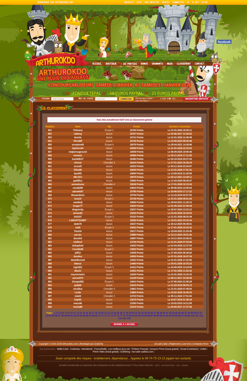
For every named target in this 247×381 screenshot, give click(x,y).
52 (201, 312)
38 (158, 312)
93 (170, 315)
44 (176, 312)
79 (127, 315)
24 (114, 312)
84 (142, 315)
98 (185, 315)
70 (99, 315)
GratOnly (98, 343)
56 (56, 315)
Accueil (158, 343)
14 (84, 312)
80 (130, 315)
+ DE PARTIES (129, 64)
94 (173, 315)
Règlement (174, 343)
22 (108, 312)
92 (167, 315)
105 (129, 318)
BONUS (144, 64)
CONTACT (199, 64)
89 (158, 315)
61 (71, 315)
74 (111, 315)
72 (105, 315)
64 (81, 315)
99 (188, 315)
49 (191, 312)
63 (78, 315)
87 (151, 315)
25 (117, 312)
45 (179, 312)
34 (145, 312)
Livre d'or (186, 343)
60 (68, 315)
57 (59, 315)
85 (145, 315)
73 (108, 315)
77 (121, 315)
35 (148, 312)
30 (133, 312)
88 (155, 315)
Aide (165, 343)
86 (149, 315)
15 (87, 312)
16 (90, 312)
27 (124, 312)
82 (136, 315)
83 (139, 315)
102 (201, 315)
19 (99, 312)
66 (87, 315)
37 (155, 312)
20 (102, 312)
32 (139, 312)
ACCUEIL (97, 64)
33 (142, 312)
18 (96, 312)
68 (93, 315)
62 (74, 315)
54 (50, 315)
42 (170, 312)
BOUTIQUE (111, 64)
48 (188, 312)
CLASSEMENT (184, 64)
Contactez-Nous (200, 343)
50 (194, 312)
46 (182, 312)
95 (176, 315)
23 (111, 312)
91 (164, 315)
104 (124, 318)
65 (84, 315)
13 (81, 312)
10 (71, 312)
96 (179, 315)
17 (93, 312)
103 (120, 318)
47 (185, 312)
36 (151, 312)
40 (164, 312)
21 (105, 312)
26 (121, 312)
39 (161, 312)
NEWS (170, 64)
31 (136, 312)
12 (78, 312)
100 (192, 315)
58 (62, 315)
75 (115, 315)
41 (167, 312)
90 (161, 315)
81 (133, 315)
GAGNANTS (157, 64)
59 (65, 315)
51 (198, 312)
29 (130, 312)
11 (74, 312)
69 (96, 315)
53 (47, 315)
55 (53, 315)
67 (90, 315)
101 (197, 315)
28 (127, 312)
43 (173, 312)
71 (102, 315)
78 (124, 315)
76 (118, 315)
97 (182, 315)
